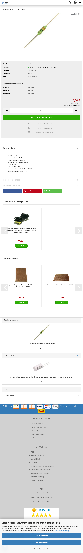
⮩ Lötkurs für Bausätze (41, 493)
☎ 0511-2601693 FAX (39, 427)
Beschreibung (9, 148)
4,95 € (41, 381)
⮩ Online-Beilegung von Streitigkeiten (41, 466)
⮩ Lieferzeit (33, 462)
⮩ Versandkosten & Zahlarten (39, 473)
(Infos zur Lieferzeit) (51, 67)
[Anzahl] (41, 110)
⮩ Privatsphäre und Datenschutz (40, 470)
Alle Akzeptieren (41, 535)
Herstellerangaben (11, 180)
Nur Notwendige (42, 542)
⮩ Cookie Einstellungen (37, 480)
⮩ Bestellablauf (34, 459)
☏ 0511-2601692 (37, 424)
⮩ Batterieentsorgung (36, 455)
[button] (6, 110)
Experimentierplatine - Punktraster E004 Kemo (61, 285)
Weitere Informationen (41, 548)
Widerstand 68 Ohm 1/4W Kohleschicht (41, 343)
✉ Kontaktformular (38, 434)
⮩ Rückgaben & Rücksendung (41, 497)
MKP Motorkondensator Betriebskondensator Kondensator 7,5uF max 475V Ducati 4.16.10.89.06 (41, 377)
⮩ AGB (31, 452)
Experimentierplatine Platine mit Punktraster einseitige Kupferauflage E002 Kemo (21, 286)
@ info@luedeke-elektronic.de (42, 431)
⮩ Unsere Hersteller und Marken (41, 502)
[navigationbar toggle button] (80, 2)
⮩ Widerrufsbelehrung (36, 477)
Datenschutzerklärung (61, 531)
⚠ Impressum (36, 438)
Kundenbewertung (11, 185)
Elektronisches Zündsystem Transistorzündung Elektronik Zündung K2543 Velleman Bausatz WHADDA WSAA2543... (21, 230)
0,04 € (41, 348)
